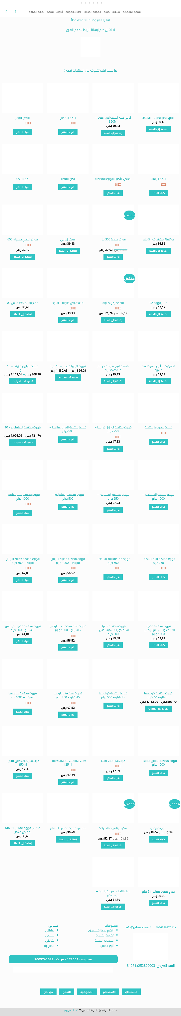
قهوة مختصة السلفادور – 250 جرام (113, 496)
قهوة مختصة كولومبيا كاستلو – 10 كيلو (158, 695)
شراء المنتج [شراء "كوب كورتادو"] (158, 839)
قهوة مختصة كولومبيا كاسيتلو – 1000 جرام (22, 695)
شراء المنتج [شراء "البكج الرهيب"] (158, 193)
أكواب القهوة (55, 11)
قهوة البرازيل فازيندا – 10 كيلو (22, 368)
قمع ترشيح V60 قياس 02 (22, 303)
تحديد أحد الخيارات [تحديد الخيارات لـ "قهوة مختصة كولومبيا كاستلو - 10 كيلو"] (158, 708)
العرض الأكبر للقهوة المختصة (113, 179)
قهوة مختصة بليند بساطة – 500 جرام (113, 561)
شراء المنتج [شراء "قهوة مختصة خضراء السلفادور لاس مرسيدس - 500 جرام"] (113, 645)
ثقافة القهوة (36, 11)
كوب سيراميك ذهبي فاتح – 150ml (22, 763)
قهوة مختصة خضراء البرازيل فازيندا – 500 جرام (23, 561)
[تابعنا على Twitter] (92, 3)
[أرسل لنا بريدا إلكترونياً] (88, 3)
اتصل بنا (49, 946)
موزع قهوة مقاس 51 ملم (158, 892)
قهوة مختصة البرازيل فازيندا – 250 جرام (113, 429)
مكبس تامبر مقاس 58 (113, 828)
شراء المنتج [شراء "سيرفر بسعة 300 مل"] (113, 256)
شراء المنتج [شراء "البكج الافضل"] (67, 132)
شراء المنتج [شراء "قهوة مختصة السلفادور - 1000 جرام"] (158, 506)
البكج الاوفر (23, 118)
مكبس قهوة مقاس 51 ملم (68, 828)
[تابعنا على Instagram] (96, 3)
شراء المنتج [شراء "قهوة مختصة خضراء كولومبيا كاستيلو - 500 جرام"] (22, 641)
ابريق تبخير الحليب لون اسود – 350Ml (113, 119)
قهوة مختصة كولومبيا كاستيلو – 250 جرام (68, 695)
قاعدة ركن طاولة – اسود (68, 303)
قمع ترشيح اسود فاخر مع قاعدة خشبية (113, 368)
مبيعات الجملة (112, 11)
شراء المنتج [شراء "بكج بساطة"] (22, 187)
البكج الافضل (68, 118)
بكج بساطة (22, 179)
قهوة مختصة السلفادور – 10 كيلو (23, 429)
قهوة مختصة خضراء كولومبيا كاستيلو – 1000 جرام (68, 628)
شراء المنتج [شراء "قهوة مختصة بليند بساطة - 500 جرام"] (113, 577)
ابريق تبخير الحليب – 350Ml (158, 118)
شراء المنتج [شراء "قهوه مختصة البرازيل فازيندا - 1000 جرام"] (158, 773)
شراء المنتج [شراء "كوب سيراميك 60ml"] (113, 778)
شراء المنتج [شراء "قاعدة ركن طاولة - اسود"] (67, 320)
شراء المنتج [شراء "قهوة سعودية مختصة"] (158, 441)
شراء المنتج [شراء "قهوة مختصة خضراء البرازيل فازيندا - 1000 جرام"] (67, 580)
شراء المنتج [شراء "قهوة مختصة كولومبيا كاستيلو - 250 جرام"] (67, 714)
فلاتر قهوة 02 (158, 303)
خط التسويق (71, 1010)
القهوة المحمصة (132, 11)
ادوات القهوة (73, 11)
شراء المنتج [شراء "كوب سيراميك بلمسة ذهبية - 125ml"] (67, 782)
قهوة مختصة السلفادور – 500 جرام (68, 496)
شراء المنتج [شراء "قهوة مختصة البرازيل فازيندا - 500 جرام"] (67, 439)
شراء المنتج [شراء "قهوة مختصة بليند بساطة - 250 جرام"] (158, 577)
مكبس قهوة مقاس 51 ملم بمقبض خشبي (22, 830)
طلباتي (49, 930)
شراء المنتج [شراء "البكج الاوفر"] (22, 132)
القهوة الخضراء (92, 11)
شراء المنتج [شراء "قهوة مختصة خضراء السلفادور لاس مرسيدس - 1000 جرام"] (158, 645)
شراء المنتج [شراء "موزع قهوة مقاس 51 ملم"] (158, 903)
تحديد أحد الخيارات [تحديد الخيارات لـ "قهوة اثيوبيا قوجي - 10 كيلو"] (68, 377)
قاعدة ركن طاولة (113, 303)
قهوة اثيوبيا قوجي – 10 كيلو (68, 366)
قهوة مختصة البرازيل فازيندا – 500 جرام (67, 429)
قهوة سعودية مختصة (158, 427)
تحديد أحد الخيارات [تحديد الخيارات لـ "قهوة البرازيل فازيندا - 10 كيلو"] (23, 381)
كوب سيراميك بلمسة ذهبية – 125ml (68, 763)
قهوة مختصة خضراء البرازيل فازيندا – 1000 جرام (68, 561)
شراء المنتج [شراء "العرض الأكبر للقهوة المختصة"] (113, 193)
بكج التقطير (68, 179)
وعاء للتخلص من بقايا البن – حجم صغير (113, 893)
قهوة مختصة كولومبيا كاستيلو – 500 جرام (113, 695)
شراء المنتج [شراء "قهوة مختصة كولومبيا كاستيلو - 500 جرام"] (113, 705)
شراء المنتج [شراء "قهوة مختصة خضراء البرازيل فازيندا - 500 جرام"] (22, 580)
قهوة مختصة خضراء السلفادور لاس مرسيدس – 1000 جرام (158, 630)
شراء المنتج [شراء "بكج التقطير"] (67, 187)
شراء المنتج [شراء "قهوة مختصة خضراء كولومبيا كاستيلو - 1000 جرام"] (67, 647)
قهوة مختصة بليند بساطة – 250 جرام (158, 561)
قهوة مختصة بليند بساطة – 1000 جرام (23, 496)
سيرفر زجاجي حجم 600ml (22, 239)
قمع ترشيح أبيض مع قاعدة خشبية (158, 368)
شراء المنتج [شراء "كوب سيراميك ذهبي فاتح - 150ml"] (22, 776)
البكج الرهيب (158, 179)
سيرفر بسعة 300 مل (113, 239)
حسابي (49, 935)
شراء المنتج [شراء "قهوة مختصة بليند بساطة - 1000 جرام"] (22, 513)
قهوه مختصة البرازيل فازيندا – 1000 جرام (158, 763)
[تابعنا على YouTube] (80, 3)
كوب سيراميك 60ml (113, 761)
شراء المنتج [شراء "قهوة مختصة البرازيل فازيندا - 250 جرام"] (113, 448)
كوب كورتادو (158, 828)
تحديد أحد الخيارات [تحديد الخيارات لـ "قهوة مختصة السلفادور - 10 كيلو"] (23, 442)
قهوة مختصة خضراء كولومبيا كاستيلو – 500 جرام (22, 628)
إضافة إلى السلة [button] (158, 129)
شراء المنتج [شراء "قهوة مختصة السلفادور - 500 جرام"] (67, 506)
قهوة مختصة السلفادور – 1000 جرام (158, 496)
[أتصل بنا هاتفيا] (84, 3)
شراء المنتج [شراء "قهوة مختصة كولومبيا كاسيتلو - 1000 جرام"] (22, 711)
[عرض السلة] (5, 11)
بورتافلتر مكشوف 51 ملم (158, 239)
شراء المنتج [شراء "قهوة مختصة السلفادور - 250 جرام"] (113, 510)
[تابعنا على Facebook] (100, 3)
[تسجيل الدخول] (15, 11)
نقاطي (49, 940)
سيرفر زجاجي (68, 239)
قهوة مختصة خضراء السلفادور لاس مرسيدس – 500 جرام (113, 630)
